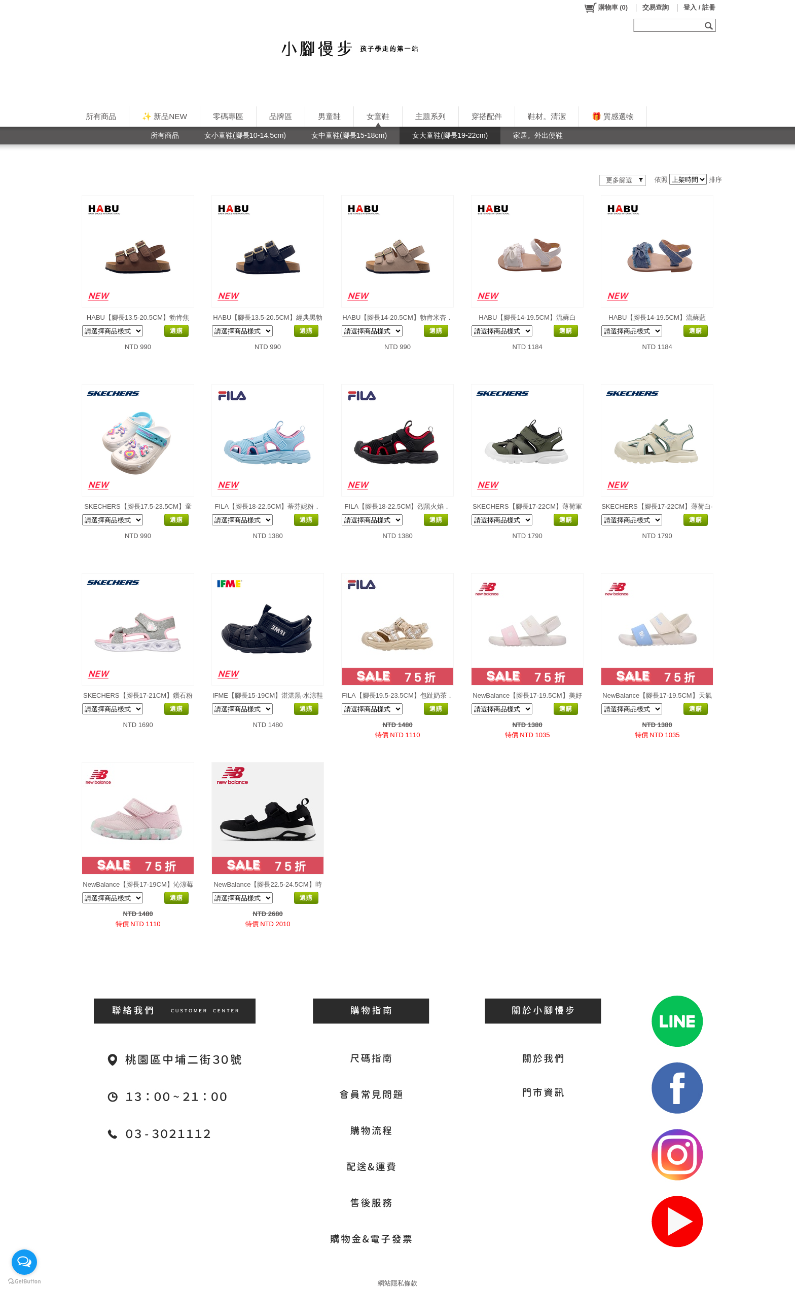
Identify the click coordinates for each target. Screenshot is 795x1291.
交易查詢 (655, 7)
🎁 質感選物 (613, 116)
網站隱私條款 (397, 1283)
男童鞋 (329, 116)
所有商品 (101, 116)
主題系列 (430, 116)
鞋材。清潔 (547, 116)
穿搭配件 (487, 116)
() (605, 7)
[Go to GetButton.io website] (24, 1281)
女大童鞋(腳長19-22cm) (450, 135)
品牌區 (280, 116)
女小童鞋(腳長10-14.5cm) (245, 135)
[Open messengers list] (24, 1262)
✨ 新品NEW (164, 116)
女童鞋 (378, 116)
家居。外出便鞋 (538, 135)
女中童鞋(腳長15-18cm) (349, 135)
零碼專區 (228, 116)
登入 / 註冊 (699, 7)
